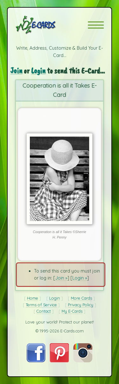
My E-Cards (72, 311)
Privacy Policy (80, 304)
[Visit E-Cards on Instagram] (82, 361)
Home (32, 298)
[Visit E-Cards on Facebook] (36, 361)
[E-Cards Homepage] (47, 24)
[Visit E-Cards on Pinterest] (59, 361)
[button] (96, 25)
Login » (79, 278)
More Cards (81, 298)
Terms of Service (41, 304)
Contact (43, 311)
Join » (61, 278)
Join (16, 70)
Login (38, 70)
